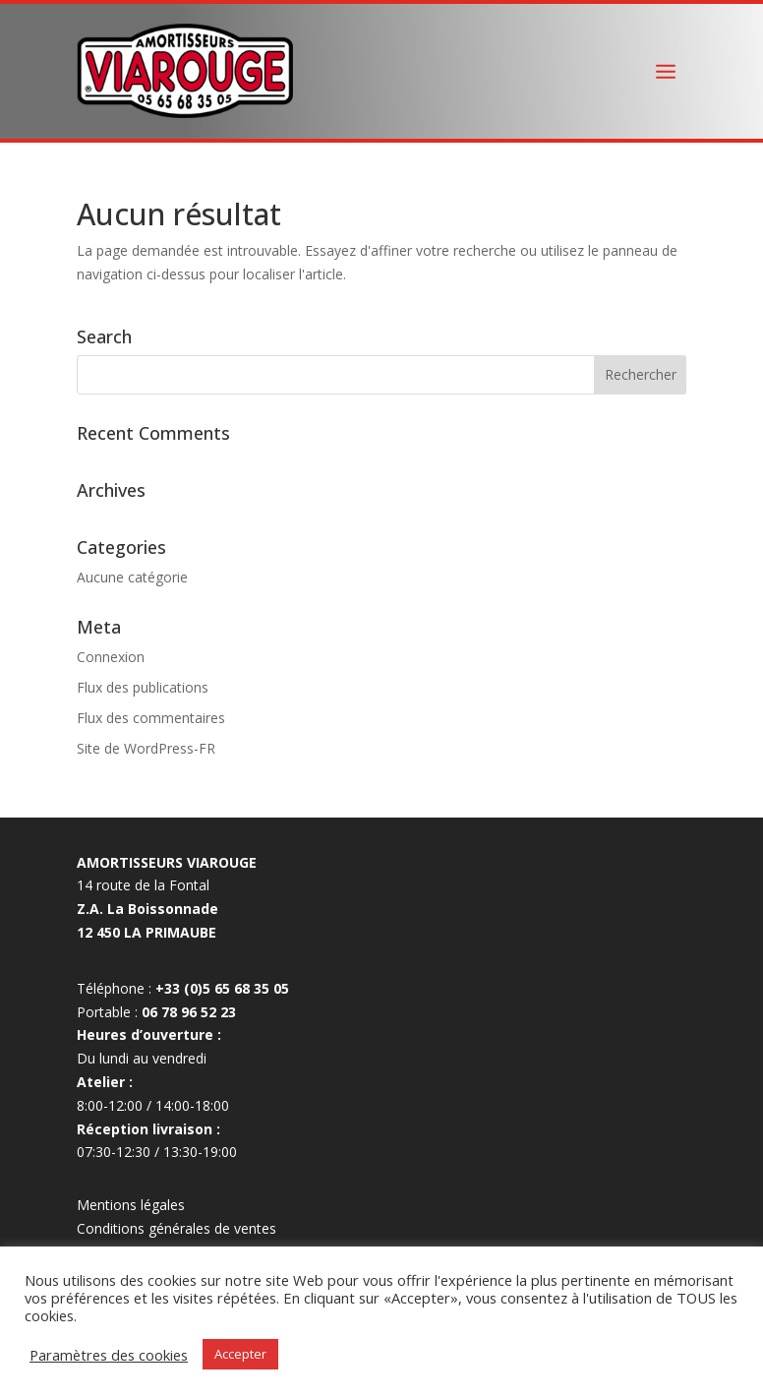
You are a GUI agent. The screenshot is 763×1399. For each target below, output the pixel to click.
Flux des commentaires (151, 717)
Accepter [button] (240, 1354)
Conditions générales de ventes (176, 1228)
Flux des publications (142, 687)
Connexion (111, 656)
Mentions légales (131, 1204)
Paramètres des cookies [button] (108, 1355)
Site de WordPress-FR (146, 748)
